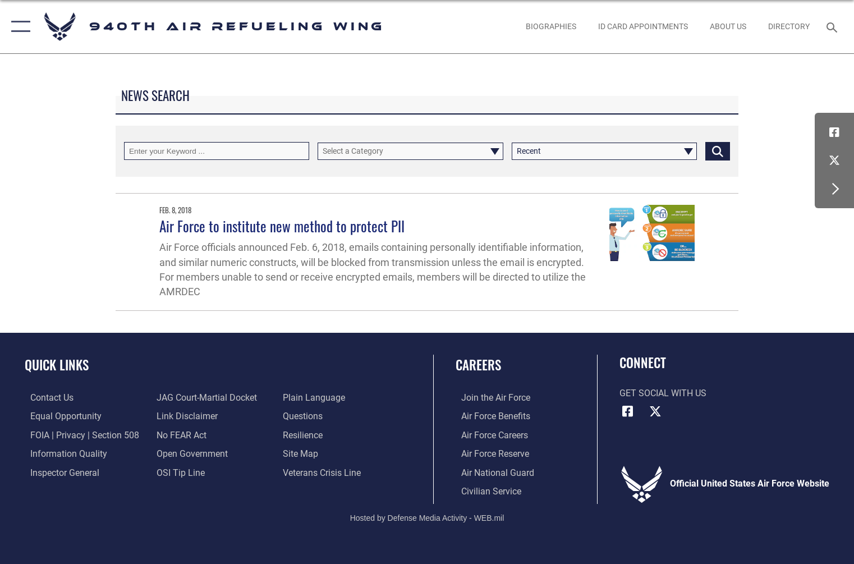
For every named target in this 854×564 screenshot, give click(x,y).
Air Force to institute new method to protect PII (282, 225)
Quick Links (57, 364)
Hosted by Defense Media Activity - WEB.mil (427, 516)
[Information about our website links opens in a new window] (185, 416)
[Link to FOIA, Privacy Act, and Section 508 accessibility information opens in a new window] (79, 434)
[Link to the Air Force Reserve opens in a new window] (490, 453)
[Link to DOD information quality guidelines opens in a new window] (63, 453)
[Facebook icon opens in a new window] (834, 132)
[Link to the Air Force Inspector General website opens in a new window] (59, 471)
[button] (18, 26)
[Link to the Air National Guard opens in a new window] (492, 471)
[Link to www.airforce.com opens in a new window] (490, 397)
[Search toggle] (833, 26)
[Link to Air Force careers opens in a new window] (489, 434)
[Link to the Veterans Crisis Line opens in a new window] (323, 471)
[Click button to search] (717, 150)
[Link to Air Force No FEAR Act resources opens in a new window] (180, 434)
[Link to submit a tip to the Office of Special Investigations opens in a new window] (179, 471)
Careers (478, 364)
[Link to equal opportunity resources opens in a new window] (60, 416)
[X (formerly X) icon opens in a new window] (834, 160)
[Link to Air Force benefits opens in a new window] (490, 416)
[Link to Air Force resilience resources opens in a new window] (304, 434)
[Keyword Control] (216, 150)
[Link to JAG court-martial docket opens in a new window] (205, 397)
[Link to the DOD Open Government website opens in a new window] (190, 453)
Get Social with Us (662, 393)
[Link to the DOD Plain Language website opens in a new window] (315, 397)
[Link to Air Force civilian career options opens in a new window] (486, 490)
